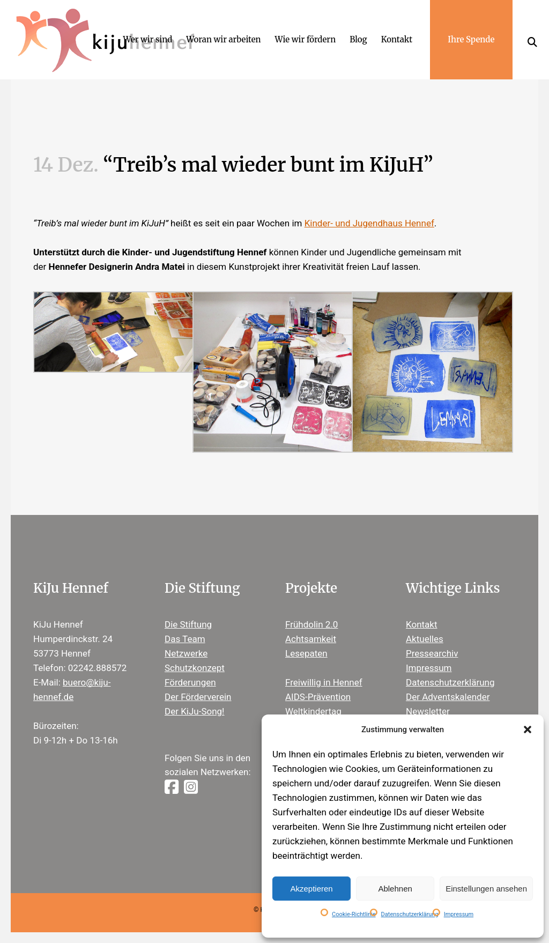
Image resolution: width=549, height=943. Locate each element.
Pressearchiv (432, 653)
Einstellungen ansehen (486, 888)
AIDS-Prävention (318, 696)
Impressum (458, 914)
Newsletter (428, 711)
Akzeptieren (311, 888)
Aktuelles (424, 638)
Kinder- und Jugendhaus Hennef (369, 223)
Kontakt (421, 624)
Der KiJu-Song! (195, 711)
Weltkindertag (313, 711)
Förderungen (190, 682)
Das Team (185, 638)
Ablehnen (395, 888)
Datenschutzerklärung (410, 914)
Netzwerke (186, 653)
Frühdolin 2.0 (311, 624)
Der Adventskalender (447, 696)
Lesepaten (306, 653)
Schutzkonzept (195, 667)
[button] (527, 729)
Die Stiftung (188, 624)
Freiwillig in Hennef (323, 682)
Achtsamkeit (310, 638)
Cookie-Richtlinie (354, 914)
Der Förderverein (198, 696)
